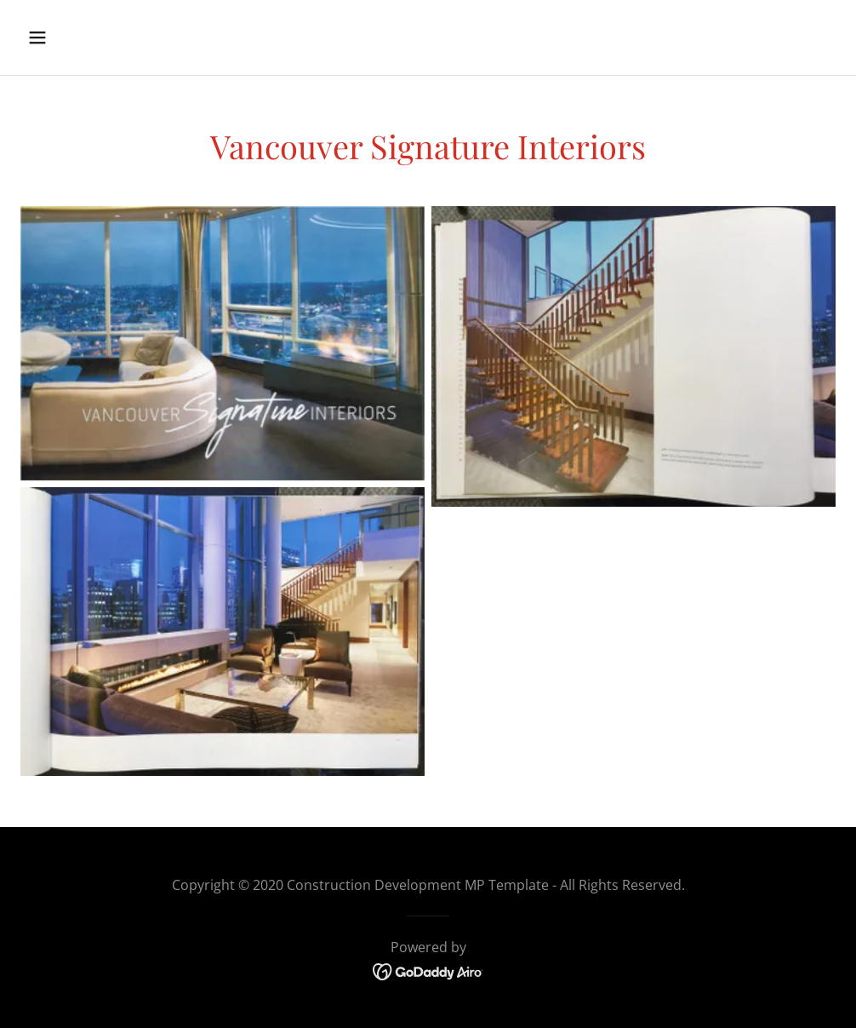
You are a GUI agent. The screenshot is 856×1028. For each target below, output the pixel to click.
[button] (114, 37)
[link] (428, 970)
